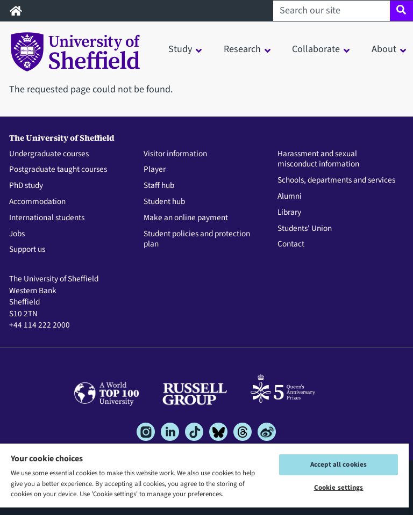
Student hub (164, 202)
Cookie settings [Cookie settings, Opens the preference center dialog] (339, 487)
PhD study (26, 185)
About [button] (384, 49)
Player (155, 169)
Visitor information (175, 154)
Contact (290, 244)
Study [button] (180, 49)
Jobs (17, 234)
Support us (27, 249)
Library (289, 212)
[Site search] (401, 11)
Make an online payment (186, 218)
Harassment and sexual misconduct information (318, 159)
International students (46, 218)
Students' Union (304, 228)
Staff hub (159, 185)
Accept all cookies (338, 464)
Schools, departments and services (336, 180)
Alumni (289, 196)
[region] (204, 479)
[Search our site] (331, 11)
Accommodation (37, 202)
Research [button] (242, 49)
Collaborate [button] (316, 49)
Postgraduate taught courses (58, 169)
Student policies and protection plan (197, 239)
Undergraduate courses (49, 154)
